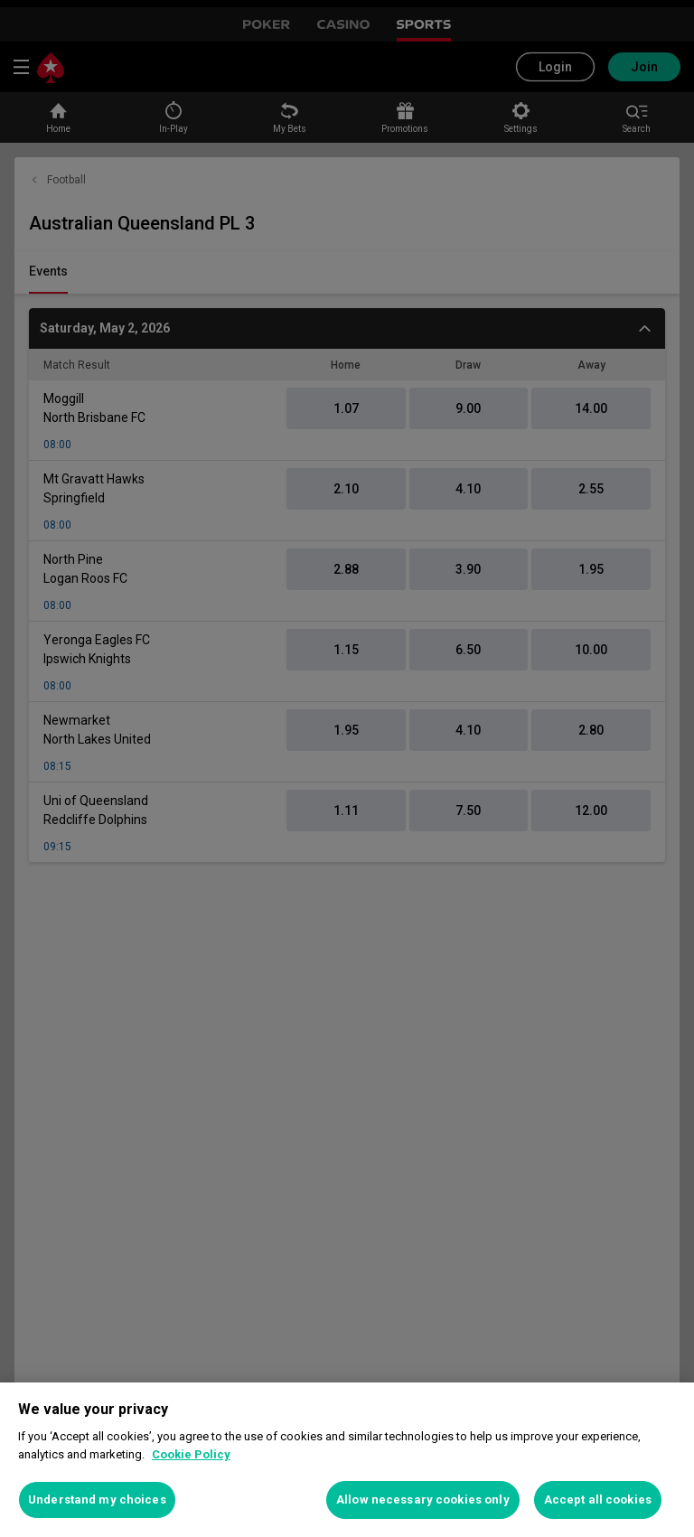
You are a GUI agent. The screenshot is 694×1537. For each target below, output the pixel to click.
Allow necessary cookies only (423, 1499)
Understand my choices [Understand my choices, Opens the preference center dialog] (97, 1499)
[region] (347, 1459)
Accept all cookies (598, 1499)
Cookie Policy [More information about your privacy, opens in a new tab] (191, 1454)
